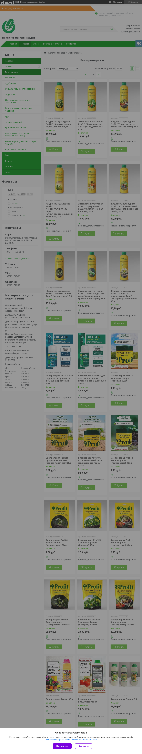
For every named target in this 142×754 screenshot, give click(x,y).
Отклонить (84, 746)
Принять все (62, 746)
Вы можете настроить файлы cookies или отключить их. (70, 740)
